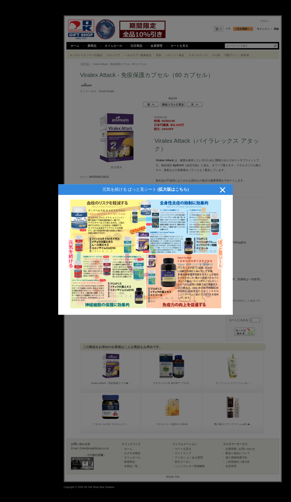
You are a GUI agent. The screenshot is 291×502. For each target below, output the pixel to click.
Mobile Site (172, 476)
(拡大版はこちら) (173, 178)
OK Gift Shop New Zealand (99, 487)
